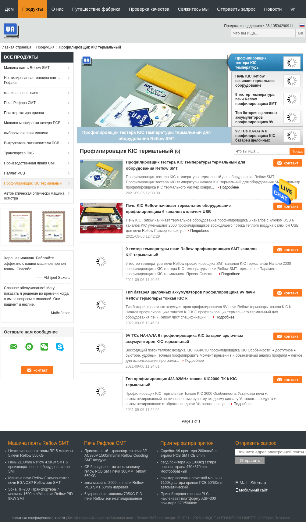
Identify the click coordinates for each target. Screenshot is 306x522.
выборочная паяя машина (26, 133)
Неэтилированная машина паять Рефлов (31, 80)
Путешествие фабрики (96, 9)
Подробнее (229, 187)
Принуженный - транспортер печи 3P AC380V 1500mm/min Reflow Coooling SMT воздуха (116, 455)
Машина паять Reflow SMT (27, 68)
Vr (292, 9)
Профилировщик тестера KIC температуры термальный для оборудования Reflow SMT (255, 63)
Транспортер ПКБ (19, 153)
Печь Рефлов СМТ (20, 103)
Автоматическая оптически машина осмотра (34, 195)
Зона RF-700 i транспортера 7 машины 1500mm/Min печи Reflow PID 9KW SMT (40, 494)
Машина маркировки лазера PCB (32, 123)
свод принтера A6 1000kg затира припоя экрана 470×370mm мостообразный (188, 466)
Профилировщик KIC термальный (33, 183)
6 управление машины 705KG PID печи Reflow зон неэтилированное (113, 496)
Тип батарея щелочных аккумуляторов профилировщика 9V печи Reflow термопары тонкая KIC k (256, 117)
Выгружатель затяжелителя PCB (31, 143)
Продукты (32, 9)
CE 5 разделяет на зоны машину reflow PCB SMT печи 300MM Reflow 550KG (115, 471)
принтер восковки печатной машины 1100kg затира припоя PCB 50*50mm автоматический (192, 482)
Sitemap (258, 482)
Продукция (45, 47)
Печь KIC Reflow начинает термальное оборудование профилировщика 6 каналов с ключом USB (256, 81)
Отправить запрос (236, 9)
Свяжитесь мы (193, 9)
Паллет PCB (14, 173)
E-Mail (241, 482)
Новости (273, 9)
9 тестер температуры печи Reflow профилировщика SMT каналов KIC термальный (256, 99)
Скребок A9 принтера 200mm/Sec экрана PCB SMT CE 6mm (189, 453)
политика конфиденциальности (38, 518)
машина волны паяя (21, 93)
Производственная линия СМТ (30, 163)
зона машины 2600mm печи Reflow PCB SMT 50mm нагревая (114, 485)
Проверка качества (149, 9)
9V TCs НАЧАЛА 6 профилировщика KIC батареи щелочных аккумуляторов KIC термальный (255, 135)
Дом (9, 9)
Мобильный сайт (251, 490)
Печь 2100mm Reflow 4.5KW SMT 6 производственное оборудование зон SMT (39, 466)
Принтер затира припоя (24, 113)
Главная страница (16, 47)
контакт (290, 163)
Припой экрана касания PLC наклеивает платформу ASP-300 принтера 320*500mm (188, 498)
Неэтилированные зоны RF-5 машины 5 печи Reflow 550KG (40, 453)
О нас (58, 9)
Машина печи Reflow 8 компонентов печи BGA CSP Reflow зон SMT (38, 480)
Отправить (250, 460)
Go (300, 33)
